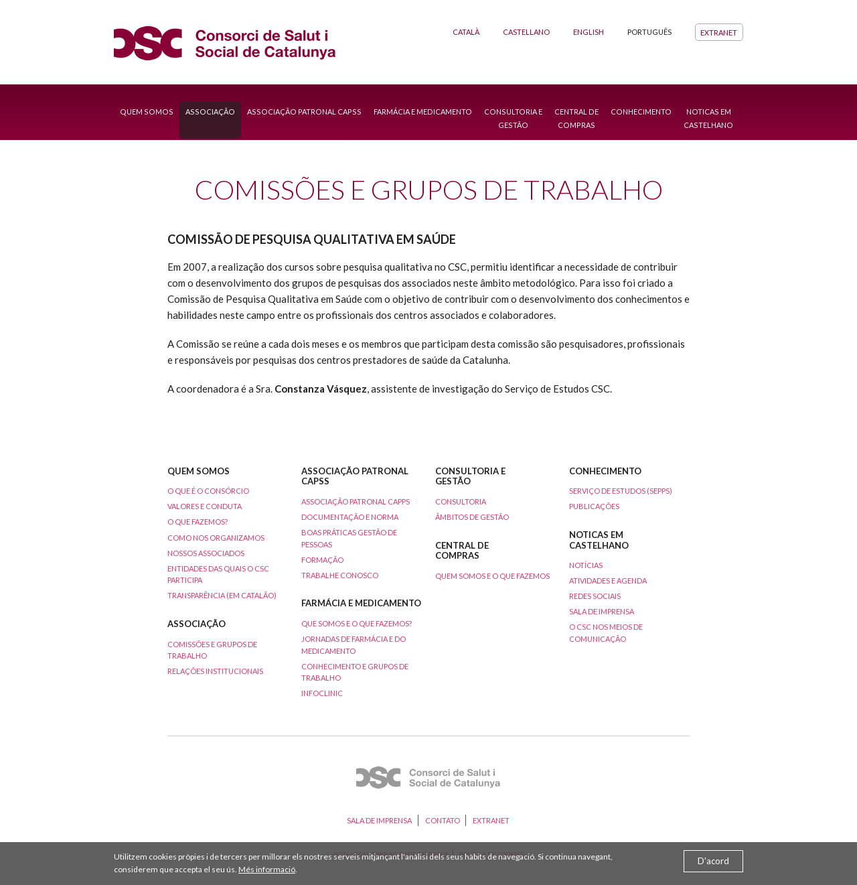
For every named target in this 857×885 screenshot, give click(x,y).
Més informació (266, 869)
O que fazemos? (197, 521)
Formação (322, 559)
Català (466, 31)
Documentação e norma (349, 517)
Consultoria (460, 501)
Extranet (718, 31)
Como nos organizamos (215, 537)
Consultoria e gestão (513, 118)
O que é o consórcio (208, 490)
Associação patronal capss (304, 111)
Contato (442, 820)
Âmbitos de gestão (472, 517)
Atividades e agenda (608, 580)
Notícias (586, 565)
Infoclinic (322, 693)
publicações (594, 506)
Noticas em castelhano (708, 118)
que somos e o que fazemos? (356, 623)
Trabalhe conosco (339, 575)
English (588, 31)
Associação (210, 111)
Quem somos (146, 111)
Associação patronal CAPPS (355, 501)
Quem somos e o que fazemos (492, 575)
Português (649, 31)
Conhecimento (641, 111)
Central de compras (576, 118)
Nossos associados (205, 553)
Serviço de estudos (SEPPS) (620, 490)
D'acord (713, 861)
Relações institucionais (215, 671)
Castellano (526, 31)
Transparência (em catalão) (222, 595)
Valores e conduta (204, 506)
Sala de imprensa (601, 611)
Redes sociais (595, 596)
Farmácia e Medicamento (423, 111)
